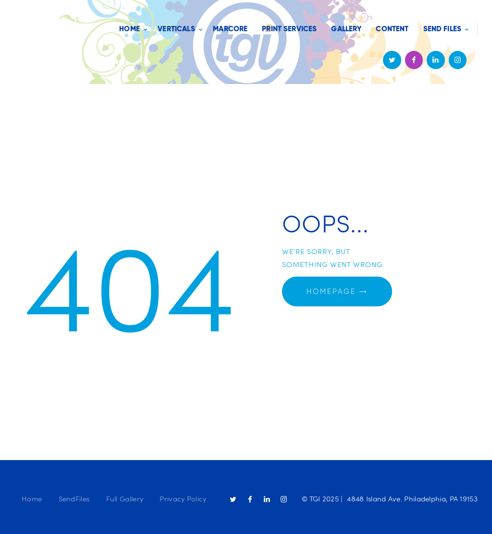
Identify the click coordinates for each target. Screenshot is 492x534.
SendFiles (74, 498)
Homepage (331, 291)
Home (32, 498)
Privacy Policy (183, 498)
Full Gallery (125, 498)
